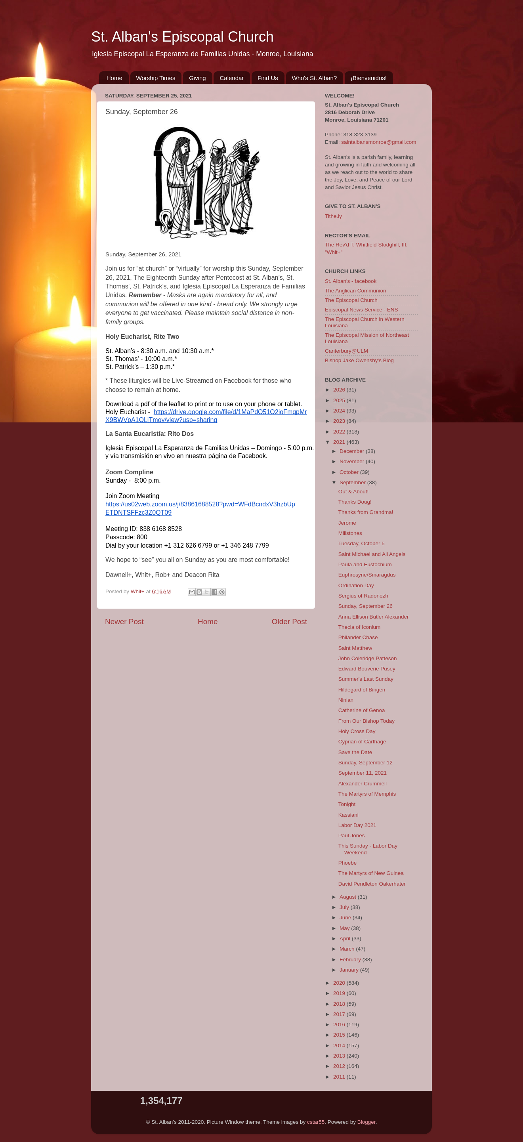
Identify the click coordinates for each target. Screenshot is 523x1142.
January (350, 970)
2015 (340, 1035)
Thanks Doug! (355, 502)
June (346, 917)
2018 (340, 1004)
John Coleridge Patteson (367, 658)
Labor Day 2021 (357, 825)
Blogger (366, 1122)
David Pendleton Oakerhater (372, 884)
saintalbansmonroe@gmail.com (378, 142)
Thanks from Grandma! (365, 512)
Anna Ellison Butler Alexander (373, 617)
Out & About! (353, 492)
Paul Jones (351, 835)
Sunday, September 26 (365, 606)
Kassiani (348, 815)
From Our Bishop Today (366, 721)
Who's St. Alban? (314, 77)
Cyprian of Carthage (362, 742)
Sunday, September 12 (365, 763)
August (349, 897)
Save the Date (355, 752)
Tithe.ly (333, 216)
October (350, 472)
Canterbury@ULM (346, 351)
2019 (340, 993)
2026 (340, 390)
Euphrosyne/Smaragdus (367, 575)
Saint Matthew (355, 648)
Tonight (347, 804)
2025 (340, 400)
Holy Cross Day (357, 731)
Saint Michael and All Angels (372, 554)
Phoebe (347, 863)
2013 (340, 1056)
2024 (340, 411)
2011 (340, 1077)
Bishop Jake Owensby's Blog (359, 360)
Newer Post (124, 621)
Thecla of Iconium (359, 627)
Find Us (268, 77)
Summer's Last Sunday (365, 679)
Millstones (350, 533)
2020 (340, 983)
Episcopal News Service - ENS (361, 310)
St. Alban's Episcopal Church (182, 37)
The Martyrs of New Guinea (371, 873)
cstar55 (315, 1122)
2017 (340, 1014)
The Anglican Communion (355, 291)
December (353, 451)
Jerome (347, 523)
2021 (340, 442)
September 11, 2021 (362, 773)
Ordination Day (356, 585)
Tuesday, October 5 (361, 543)
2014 (340, 1045)
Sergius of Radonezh (363, 596)
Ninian (345, 700)
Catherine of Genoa (361, 710)
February (351, 959)
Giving (197, 77)
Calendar (232, 77)
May (345, 928)
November (353, 461)
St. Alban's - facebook (350, 281)
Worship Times (156, 77)
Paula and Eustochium (365, 564)
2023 (340, 421)
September (353, 482)
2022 (340, 432)
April (346, 938)
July (345, 907)
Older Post (289, 621)
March (348, 949)
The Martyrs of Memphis (367, 794)
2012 (340, 1066)
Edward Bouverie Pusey (366, 669)
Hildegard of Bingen (362, 690)
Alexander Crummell (362, 784)
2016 (340, 1024)
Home (114, 77)
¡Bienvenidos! (369, 77)
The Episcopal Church (351, 300)
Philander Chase (358, 637)
